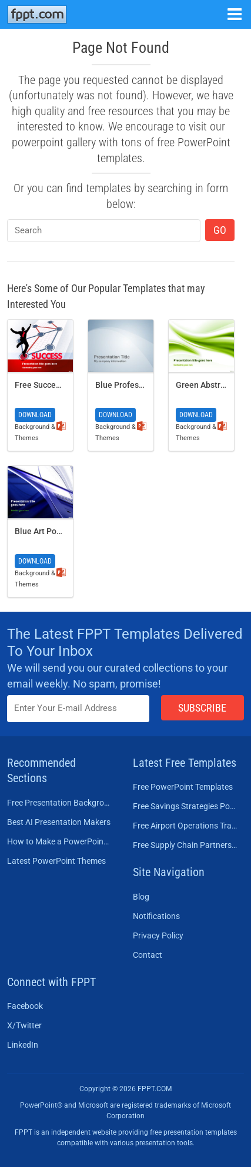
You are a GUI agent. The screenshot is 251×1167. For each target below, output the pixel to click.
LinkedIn (22, 1044)
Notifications (156, 916)
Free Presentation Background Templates (59, 802)
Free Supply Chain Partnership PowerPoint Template (185, 845)
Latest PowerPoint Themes (56, 861)
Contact (147, 955)
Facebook (25, 1006)
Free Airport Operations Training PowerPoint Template (185, 825)
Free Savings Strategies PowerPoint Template (185, 806)
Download (35, 415)
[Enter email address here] (78, 708)
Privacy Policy (158, 935)
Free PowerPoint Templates (183, 787)
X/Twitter (24, 1025)
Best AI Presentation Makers (59, 822)
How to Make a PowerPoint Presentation (59, 841)
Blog (141, 896)
